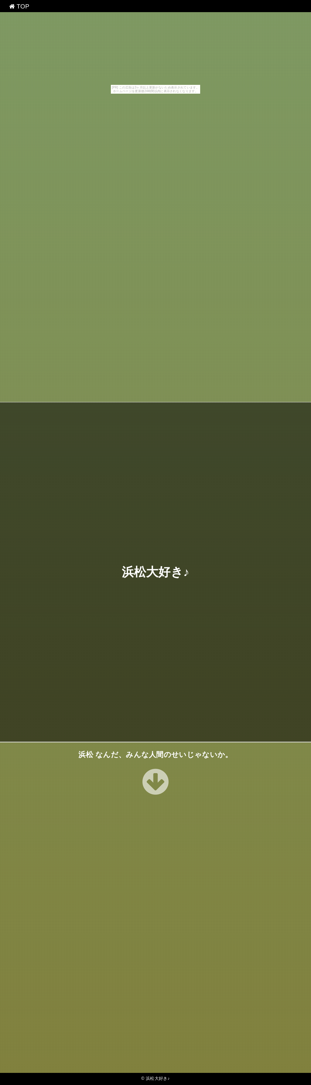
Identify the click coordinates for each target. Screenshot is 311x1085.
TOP (19, 6)
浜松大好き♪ (156, 572)
